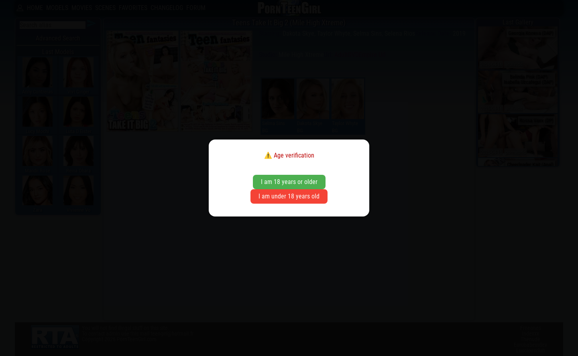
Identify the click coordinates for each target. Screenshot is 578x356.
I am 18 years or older (289, 182)
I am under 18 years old (289, 196)
